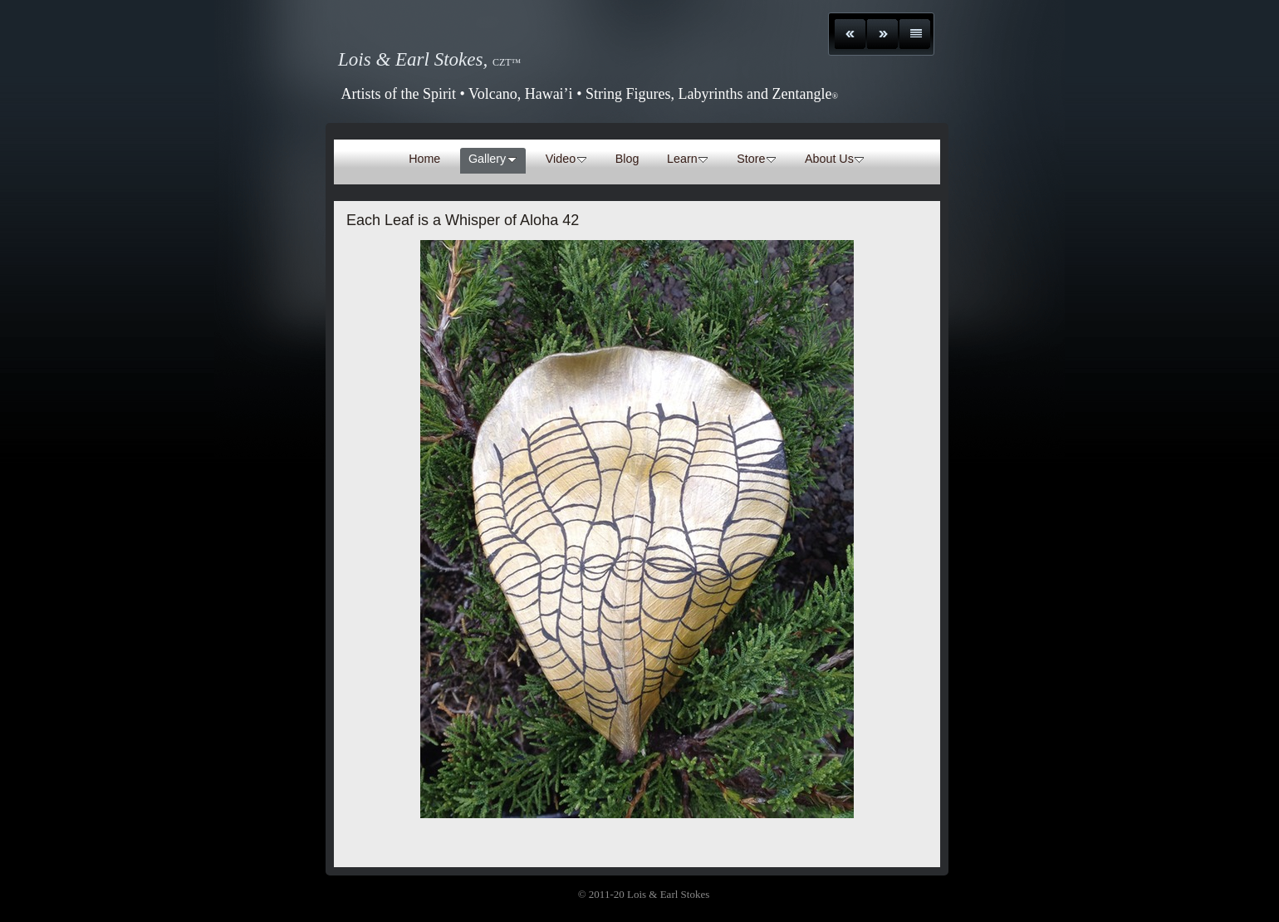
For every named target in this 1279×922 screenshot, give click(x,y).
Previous (850, 34)
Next (882, 34)
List (914, 34)
